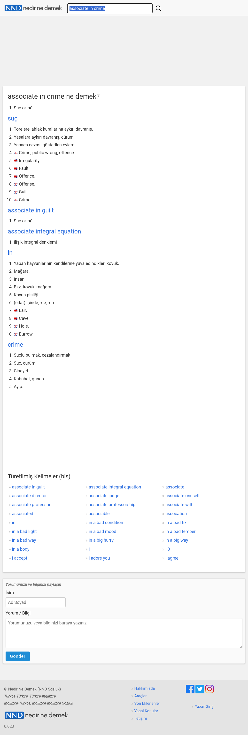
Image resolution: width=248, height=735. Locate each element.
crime (15, 344)
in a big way (176, 540)
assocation (176, 513)
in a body (20, 549)
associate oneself (182, 495)
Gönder (17, 656)
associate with (179, 504)
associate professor (31, 504)
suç (12, 118)
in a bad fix (175, 522)
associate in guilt (31, 210)
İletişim (140, 718)
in (10, 252)
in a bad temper (180, 531)
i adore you (99, 558)
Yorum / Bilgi (18, 612)
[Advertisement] (124, 52)
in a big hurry (101, 540)
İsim (10, 592)
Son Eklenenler (147, 703)
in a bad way (24, 540)
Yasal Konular (146, 711)
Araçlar (140, 696)
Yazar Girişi (205, 706)
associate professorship (112, 504)
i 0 (167, 549)
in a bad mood (102, 531)
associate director (29, 495)
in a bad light (24, 531)
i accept (19, 558)
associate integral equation (44, 231)
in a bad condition (106, 522)
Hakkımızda (144, 688)
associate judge (104, 495)
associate (174, 486)
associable (99, 513)
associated (22, 513)
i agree (171, 558)
